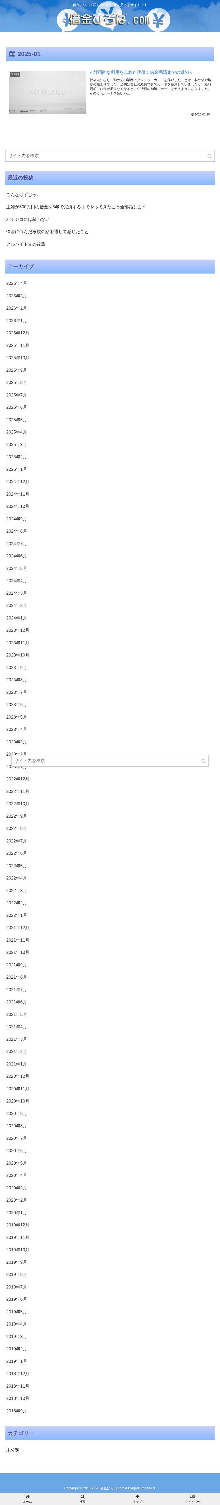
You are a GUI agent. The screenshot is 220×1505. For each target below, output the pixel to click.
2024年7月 (16, 543)
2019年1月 (16, 1361)
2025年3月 (16, 444)
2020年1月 (16, 1212)
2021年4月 (16, 1026)
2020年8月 (16, 1125)
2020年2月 (16, 1200)
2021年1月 (16, 1064)
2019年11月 (17, 1237)
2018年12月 (17, 1373)
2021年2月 (16, 1051)
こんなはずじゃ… (23, 194)
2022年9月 (16, 816)
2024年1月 (16, 618)
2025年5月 (16, 419)
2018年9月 (16, 1411)
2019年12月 (17, 1225)
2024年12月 (17, 481)
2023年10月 (17, 655)
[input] (110, 156)
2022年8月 (16, 828)
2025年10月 (17, 357)
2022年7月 (16, 841)
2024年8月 (16, 531)
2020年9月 (16, 1113)
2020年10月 (17, 1101)
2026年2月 (16, 308)
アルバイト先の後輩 (25, 244)
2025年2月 (16, 456)
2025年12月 (17, 333)
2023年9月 (16, 667)
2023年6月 (16, 704)
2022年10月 (17, 803)
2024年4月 (16, 580)
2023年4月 (16, 729)
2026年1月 (16, 320)
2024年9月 (16, 519)
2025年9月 (16, 370)
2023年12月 (17, 630)
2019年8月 (16, 1274)
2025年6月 (16, 407)
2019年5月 (16, 1311)
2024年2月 (16, 605)
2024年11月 (17, 494)
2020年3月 (16, 1188)
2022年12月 (17, 779)
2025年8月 (16, 382)
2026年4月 (16, 283)
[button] (210, 156)
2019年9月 (16, 1262)
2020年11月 (17, 1088)
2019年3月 (16, 1336)
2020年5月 (16, 1163)
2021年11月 (17, 940)
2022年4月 (16, 878)
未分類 (12, 1450)
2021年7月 (16, 989)
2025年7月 (16, 395)
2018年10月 (17, 1398)
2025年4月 (16, 432)
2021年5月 (16, 1014)
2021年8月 (16, 977)
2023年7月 (16, 692)
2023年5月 (16, 717)
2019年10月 (17, 1249)
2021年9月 (16, 965)
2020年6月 (16, 1150)
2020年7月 (16, 1138)
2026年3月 (16, 295)
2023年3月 (16, 742)
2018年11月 (17, 1386)
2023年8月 (16, 679)
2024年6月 (16, 556)
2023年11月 (17, 642)
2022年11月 (17, 791)
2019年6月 (16, 1299)
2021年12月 (17, 927)
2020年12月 (17, 1076)
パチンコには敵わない (28, 219)
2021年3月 (16, 1039)
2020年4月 (16, 1175)
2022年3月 (16, 890)
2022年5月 (16, 865)
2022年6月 (16, 853)
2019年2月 (16, 1348)
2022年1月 (16, 915)
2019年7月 (16, 1287)
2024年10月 (17, 506)
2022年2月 (16, 902)
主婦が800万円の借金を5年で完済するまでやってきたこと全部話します (76, 206)
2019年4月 (16, 1324)
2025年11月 (17, 345)
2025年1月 (16, 469)
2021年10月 (17, 952)
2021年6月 (16, 1002)
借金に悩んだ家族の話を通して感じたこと (47, 231)
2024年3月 (16, 593)
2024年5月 (16, 568)
